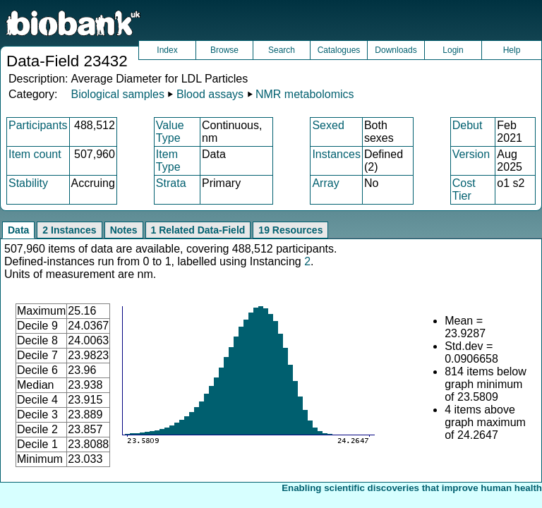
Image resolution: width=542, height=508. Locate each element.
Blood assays (209, 94)
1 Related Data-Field (198, 230)
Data (18, 230)
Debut (467, 125)
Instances (336, 154)
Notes (124, 230)
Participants (38, 125)
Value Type (170, 131)
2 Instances (69, 230)
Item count (34, 154)
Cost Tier (464, 189)
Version (471, 154)
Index (167, 50)
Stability (28, 183)
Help (512, 50)
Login (452, 50)
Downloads (395, 50)
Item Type (168, 160)
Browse (224, 50)
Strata (171, 183)
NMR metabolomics (304, 94)
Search (281, 50)
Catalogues (339, 50)
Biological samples (117, 94)
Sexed (328, 125)
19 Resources (290, 230)
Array (325, 183)
